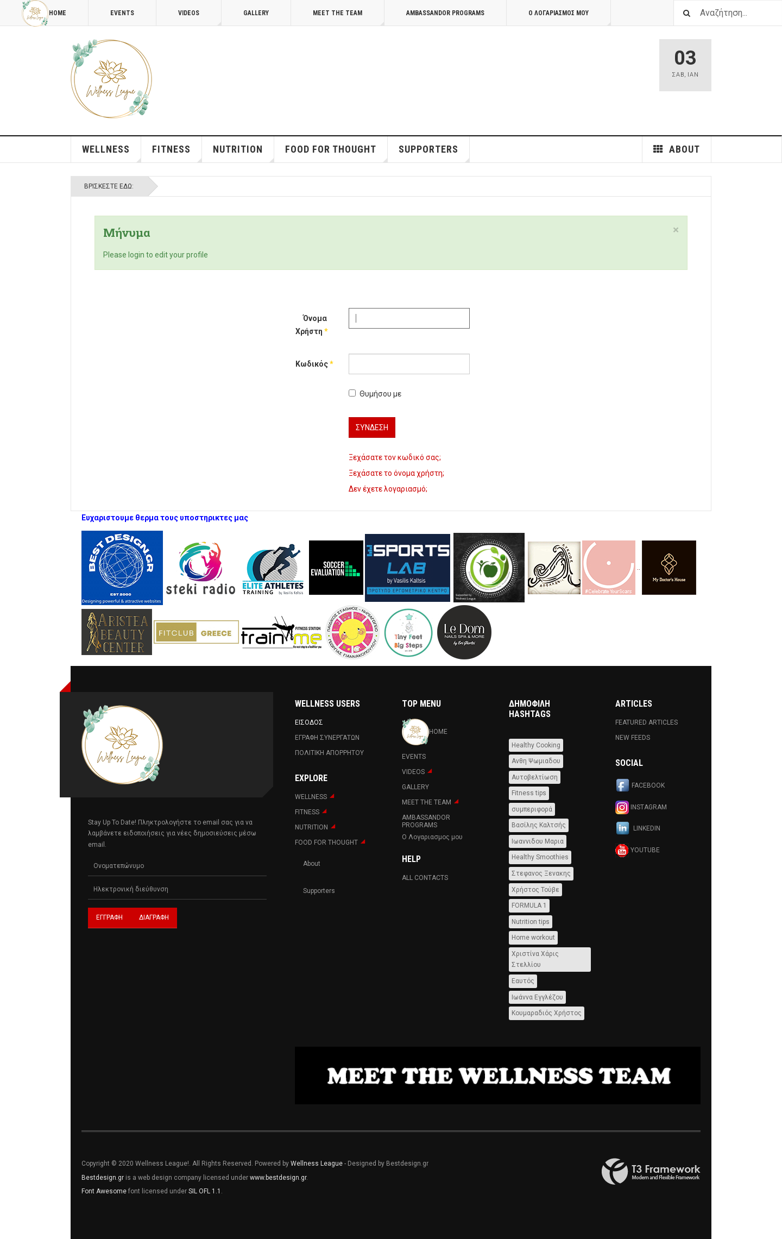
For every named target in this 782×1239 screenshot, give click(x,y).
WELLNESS (111, 152)
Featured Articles (646, 722)
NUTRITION (243, 152)
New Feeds (632, 737)
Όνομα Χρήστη (311, 325)
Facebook (640, 786)
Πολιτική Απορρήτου (329, 753)
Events (122, 13)
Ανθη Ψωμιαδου (536, 761)
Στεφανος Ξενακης (541, 873)
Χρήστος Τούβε (535, 890)
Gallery (256, 13)
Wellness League (317, 1163)
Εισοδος (309, 722)
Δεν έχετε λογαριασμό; (388, 489)
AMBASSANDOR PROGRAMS (445, 13)
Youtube (637, 850)
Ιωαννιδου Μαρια (538, 841)
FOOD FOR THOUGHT (336, 152)
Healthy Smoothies (540, 857)
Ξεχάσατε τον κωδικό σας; (395, 457)
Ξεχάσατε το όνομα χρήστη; (396, 473)
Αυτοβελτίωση (535, 777)
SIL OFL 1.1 (204, 1191)
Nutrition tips (531, 922)
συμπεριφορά (532, 809)
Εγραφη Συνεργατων (327, 737)
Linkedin (637, 829)
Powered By (651, 1171)
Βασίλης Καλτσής (539, 825)
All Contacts (425, 878)
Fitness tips (529, 793)
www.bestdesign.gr (278, 1177)
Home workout (533, 937)
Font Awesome (104, 1191)
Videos (200, 17)
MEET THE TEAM (348, 17)
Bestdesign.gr (102, 1177)
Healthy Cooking (536, 745)
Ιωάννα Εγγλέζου (537, 997)
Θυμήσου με (375, 393)
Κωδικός (311, 364)
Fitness (177, 152)
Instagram (641, 807)
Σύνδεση (372, 427)
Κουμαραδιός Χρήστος (547, 1013)
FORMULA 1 (529, 905)
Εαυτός (523, 981)
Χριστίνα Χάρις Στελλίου (535, 959)
